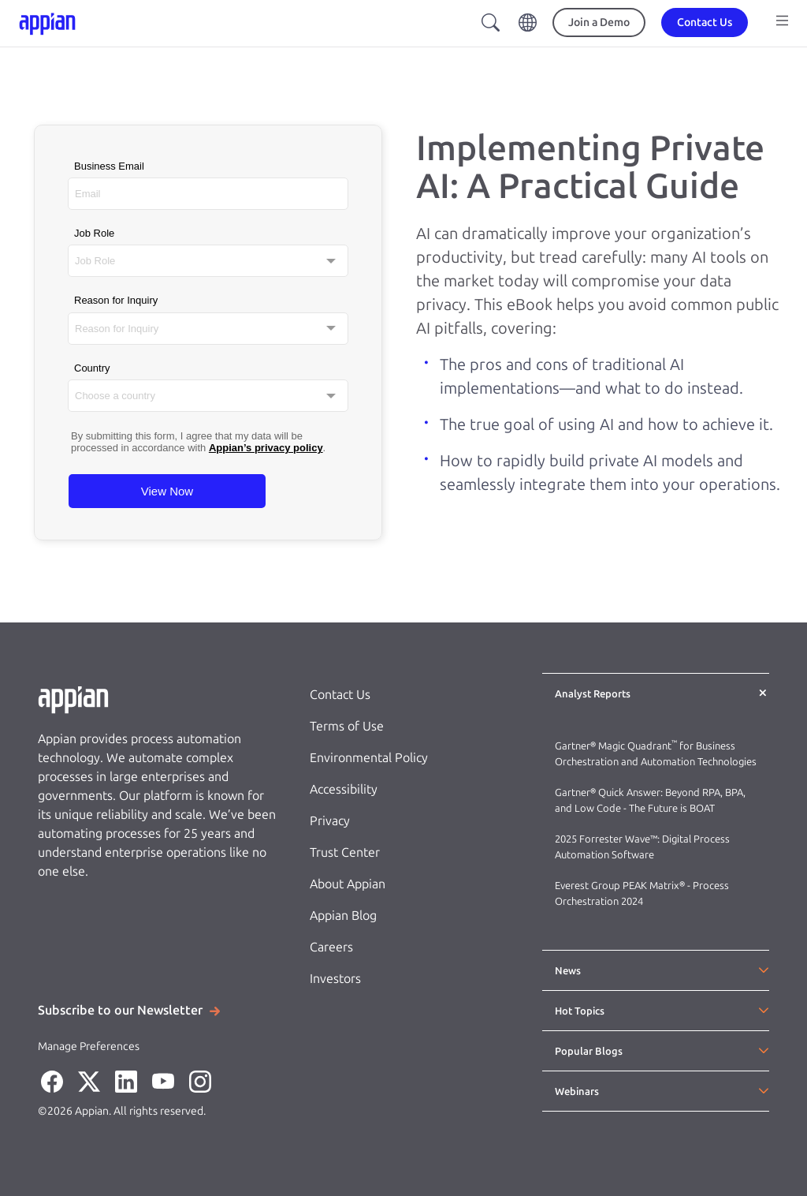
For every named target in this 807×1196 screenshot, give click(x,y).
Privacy (330, 820)
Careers (331, 947)
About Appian (347, 883)
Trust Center (345, 852)
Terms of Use (347, 726)
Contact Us (340, 694)
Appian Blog (343, 915)
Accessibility (343, 789)
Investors (335, 978)
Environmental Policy (369, 757)
